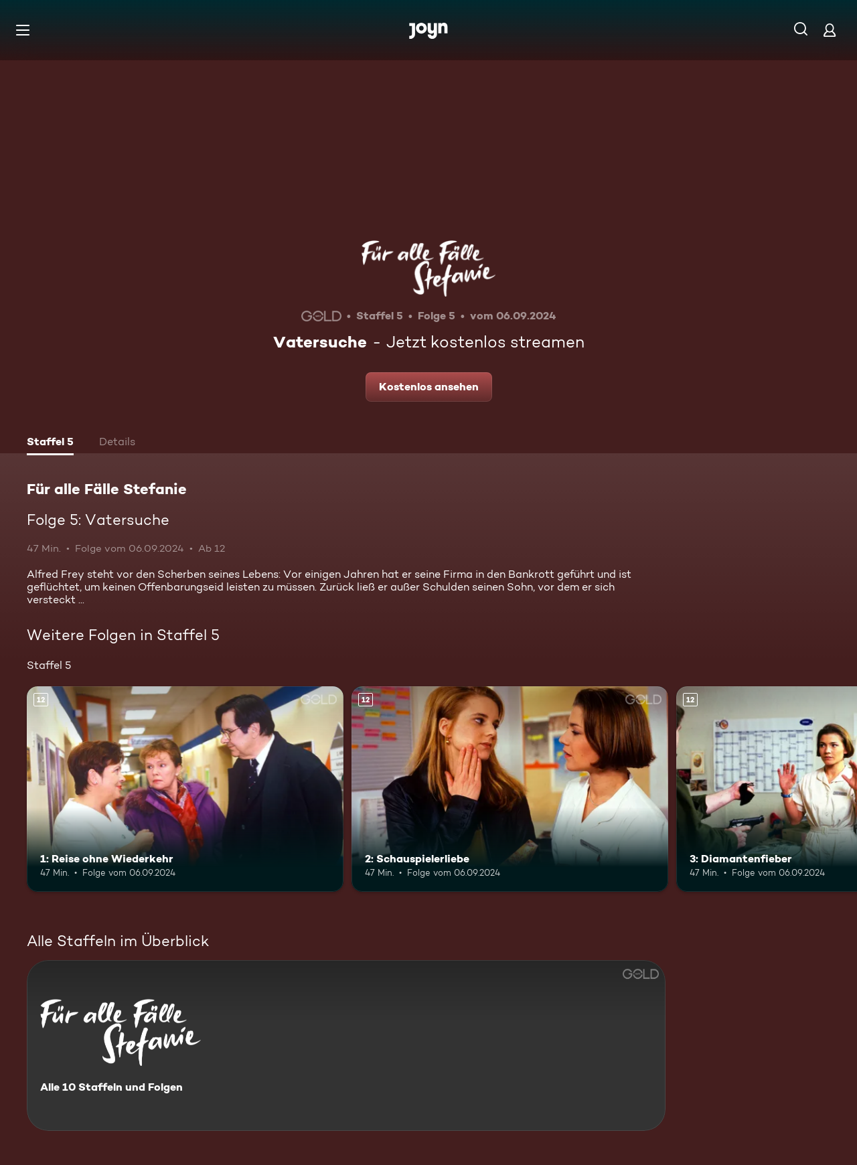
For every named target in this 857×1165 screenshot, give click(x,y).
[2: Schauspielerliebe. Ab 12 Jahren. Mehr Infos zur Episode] (510, 789)
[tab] (50, 443)
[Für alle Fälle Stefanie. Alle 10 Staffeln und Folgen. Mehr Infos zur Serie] (346, 1045)
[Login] (829, 30)
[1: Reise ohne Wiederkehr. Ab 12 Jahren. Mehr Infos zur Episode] (185, 789)
